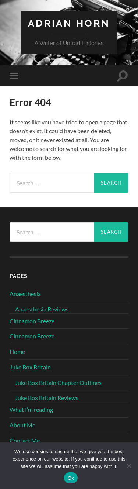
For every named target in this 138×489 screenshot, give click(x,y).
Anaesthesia (25, 293)
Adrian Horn (69, 23)
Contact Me (25, 440)
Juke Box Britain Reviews (46, 397)
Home (17, 351)
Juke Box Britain (30, 367)
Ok (71, 478)
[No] (128, 465)
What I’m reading (31, 409)
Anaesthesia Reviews (41, 309)
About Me (22, 424)
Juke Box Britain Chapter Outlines (58, 382)
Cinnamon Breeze (32, 320)
